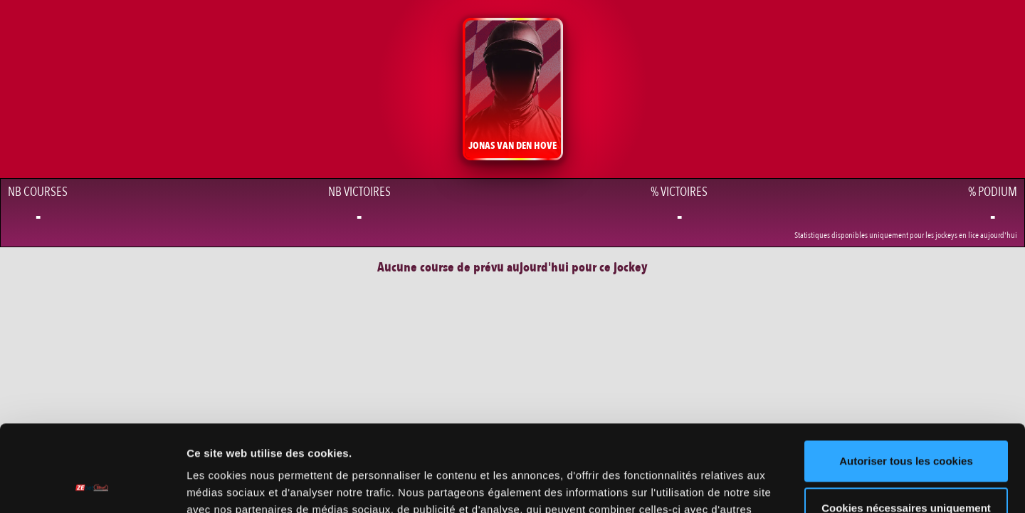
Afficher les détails (234, 485)
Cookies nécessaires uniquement (906, 426)
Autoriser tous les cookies (906, 380)
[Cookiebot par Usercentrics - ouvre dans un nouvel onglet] (92, 485)
